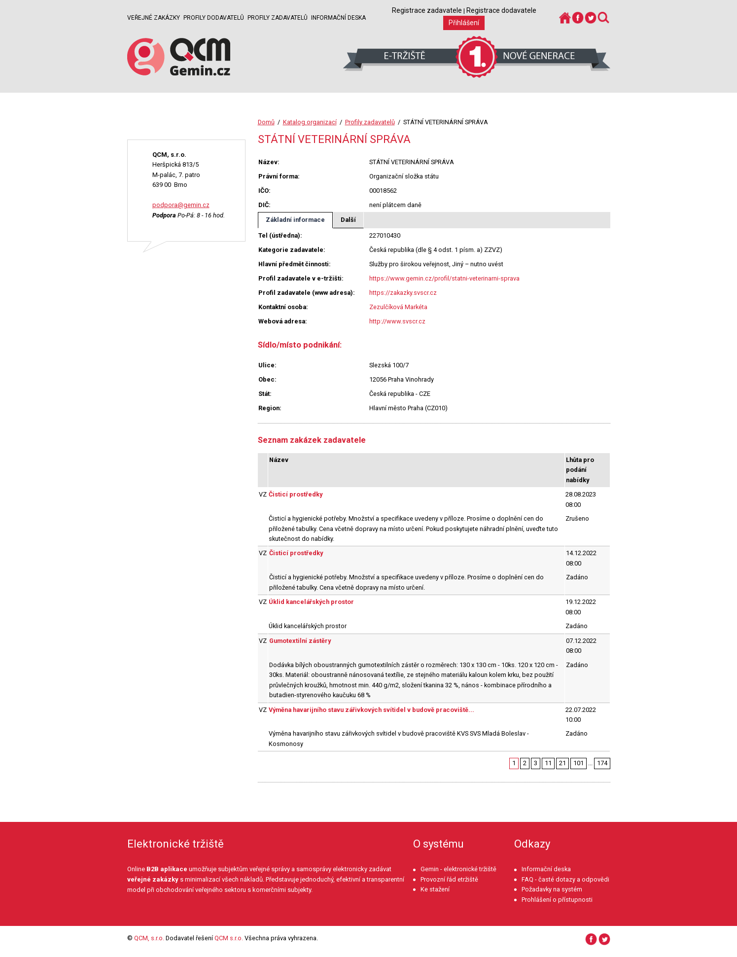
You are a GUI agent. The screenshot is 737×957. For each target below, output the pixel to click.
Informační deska (338, 17)
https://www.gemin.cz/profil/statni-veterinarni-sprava (444, 278)
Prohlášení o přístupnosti (557, 899)
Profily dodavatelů (213, 17)
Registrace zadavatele (427, 10)
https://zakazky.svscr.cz (403, 292)
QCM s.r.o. (228, 938)
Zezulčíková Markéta (398, 307)
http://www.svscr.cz (397, 321)
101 (578, 763)
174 (602, 763)
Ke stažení (435, 889)
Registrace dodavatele (501, 10)
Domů (266, 122)
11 (548, 763)
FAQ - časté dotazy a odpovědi (565, 879)
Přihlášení (464, 23)
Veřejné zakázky (153, 17)
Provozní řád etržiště (449, 879)
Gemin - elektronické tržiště (458, 869)
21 (562, 763)
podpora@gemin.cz (181, 205)
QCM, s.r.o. (149, 938)
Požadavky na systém (552, 889)
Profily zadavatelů (277, 17)
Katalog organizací (310, 122)
